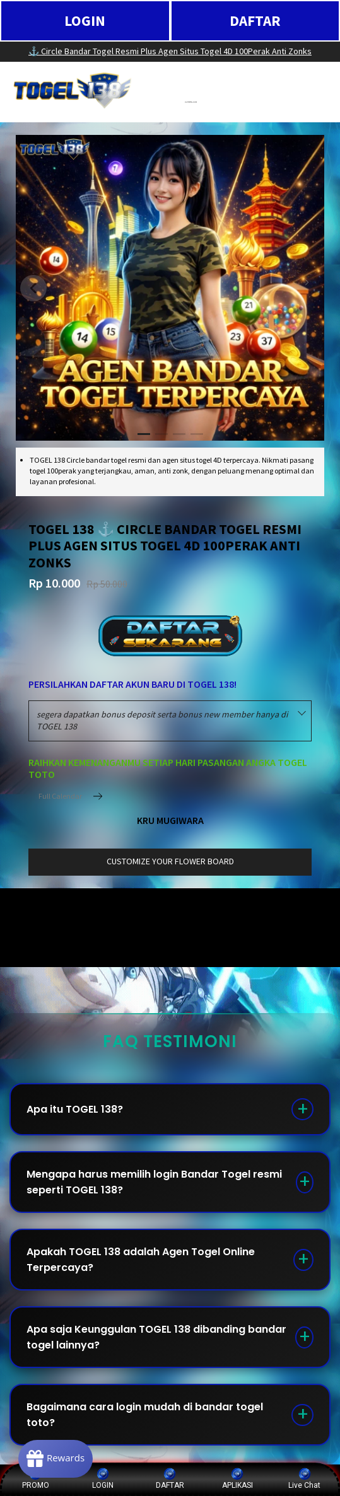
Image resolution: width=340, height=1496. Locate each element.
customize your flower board (170, 861)
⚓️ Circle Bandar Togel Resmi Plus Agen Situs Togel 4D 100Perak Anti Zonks (170, 51)
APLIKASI (237, 1479)
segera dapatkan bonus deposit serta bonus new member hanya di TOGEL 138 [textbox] (162, 721)
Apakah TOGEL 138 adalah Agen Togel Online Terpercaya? (140, 1259)
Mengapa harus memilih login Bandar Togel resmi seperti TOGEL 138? (154, 1182)
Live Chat (304, 1479)
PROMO (35, 1479)
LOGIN (84, 20)
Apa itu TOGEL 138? (74, 1109)
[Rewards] (59, 1458)
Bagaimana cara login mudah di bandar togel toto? (144, 1415)
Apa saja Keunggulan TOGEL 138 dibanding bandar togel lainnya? (156, 1337)
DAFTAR (255, 20)
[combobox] (170, 720)
